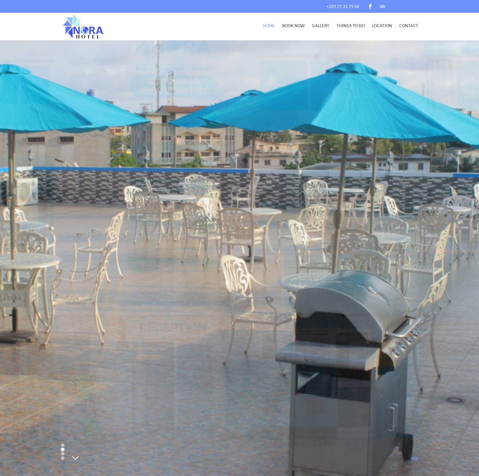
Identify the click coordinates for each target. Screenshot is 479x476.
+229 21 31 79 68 (342, 6)
